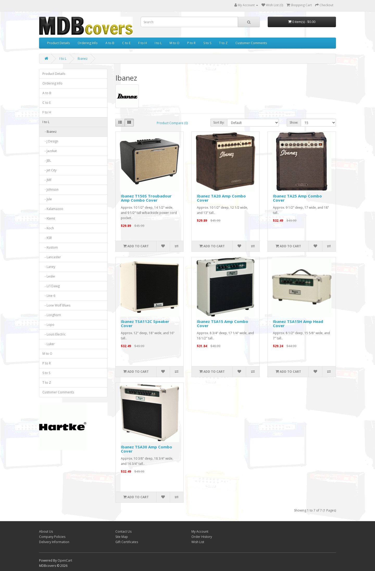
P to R (191, 43)
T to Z (223, 43)
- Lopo (48, 324)
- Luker (48, 344)
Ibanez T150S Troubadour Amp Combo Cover (146, 198)
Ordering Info (88, 43)
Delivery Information (54, 542)
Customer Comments (251, 43)
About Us (46, 531)
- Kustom (50, 247)
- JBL (46, 160)
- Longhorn (51, 315)
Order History (201, 536)
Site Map (121, 536)
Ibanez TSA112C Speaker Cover (145, 323)
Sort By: (218, 122)
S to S (207, 43)
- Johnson (50, 189)
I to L (158, 43)
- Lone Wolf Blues (56, 305)
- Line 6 (48, 295)
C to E (126, 43)
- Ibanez (49, 131)
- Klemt (48, 218)
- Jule (47, 199)
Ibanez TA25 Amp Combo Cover (297, 198)
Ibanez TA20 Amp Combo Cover (221, 198)
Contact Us (123, 531)
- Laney (48, 267)
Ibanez (83, 58)
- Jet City (49, 170)
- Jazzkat (49, 151)
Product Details (58, 43)
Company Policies (52, 536)
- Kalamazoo (52, 209)
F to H (142, 43)
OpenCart (65, 560)
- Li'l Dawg (51, 286)
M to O (174, 43)
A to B (109, 43)
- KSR (47, 238)
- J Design (50, 141)
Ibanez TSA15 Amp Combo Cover (222, 323)
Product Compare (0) (172, 123)
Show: (294, 122)
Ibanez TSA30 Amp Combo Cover (146, 449)
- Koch (48, 228)
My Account (199, 531)
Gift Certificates (126, 542)
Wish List (197, 542)
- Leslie (48, 276)
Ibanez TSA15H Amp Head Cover (298, 323)
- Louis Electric (54, 334)
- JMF (47, 180)
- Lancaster (51, 257)
